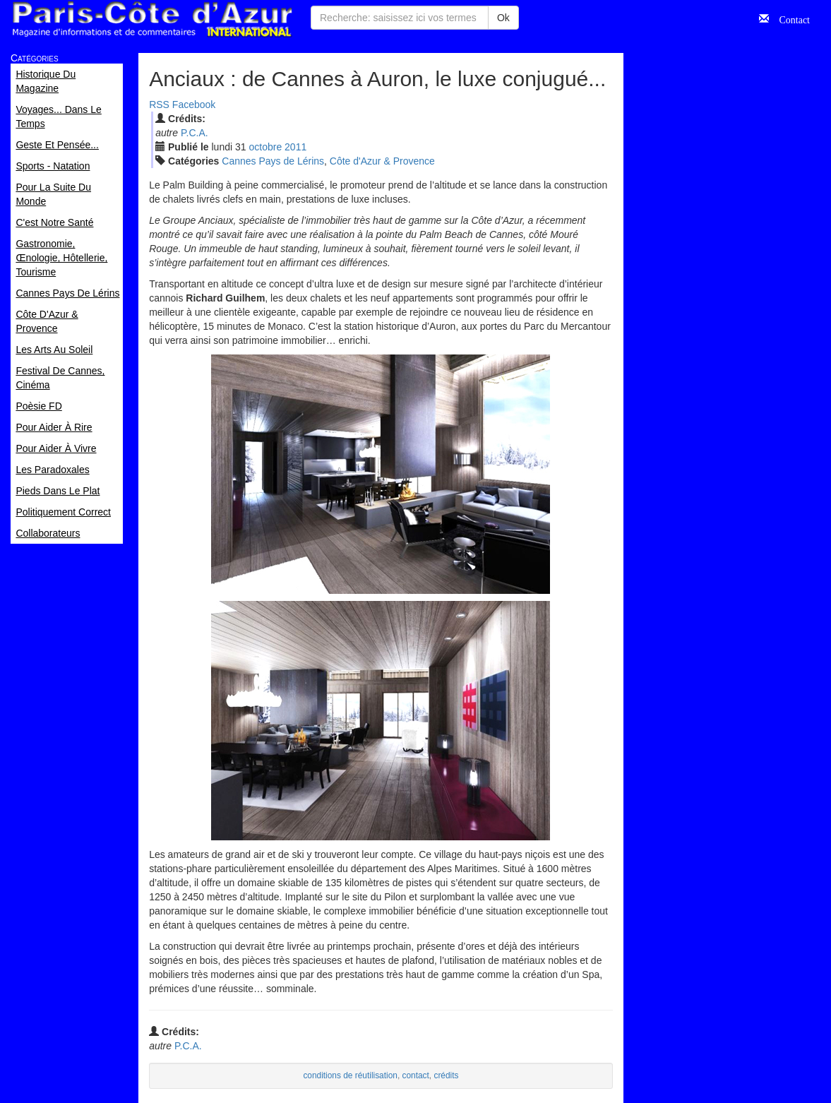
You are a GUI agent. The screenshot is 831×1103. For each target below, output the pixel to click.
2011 (295, 147)
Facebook (193, 104)
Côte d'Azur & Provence (382, 161)
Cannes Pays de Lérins (273, 161)
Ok (503, 17)
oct (265, 147)
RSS (159, 104)
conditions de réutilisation (350, 1075)
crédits (446, 1075)
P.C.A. (194, 132)
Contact (789, 18)
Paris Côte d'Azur (152, 19)
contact (415, 1075)
